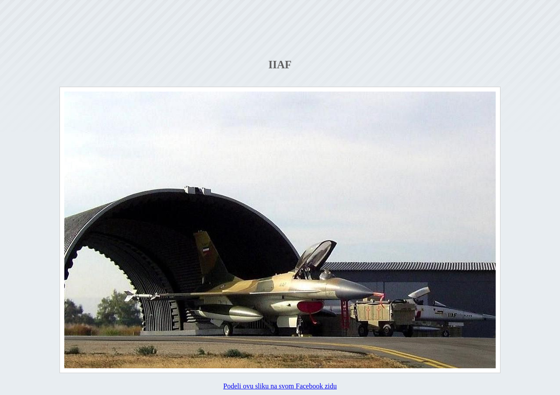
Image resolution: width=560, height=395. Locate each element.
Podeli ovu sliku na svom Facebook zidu (280, 386)
